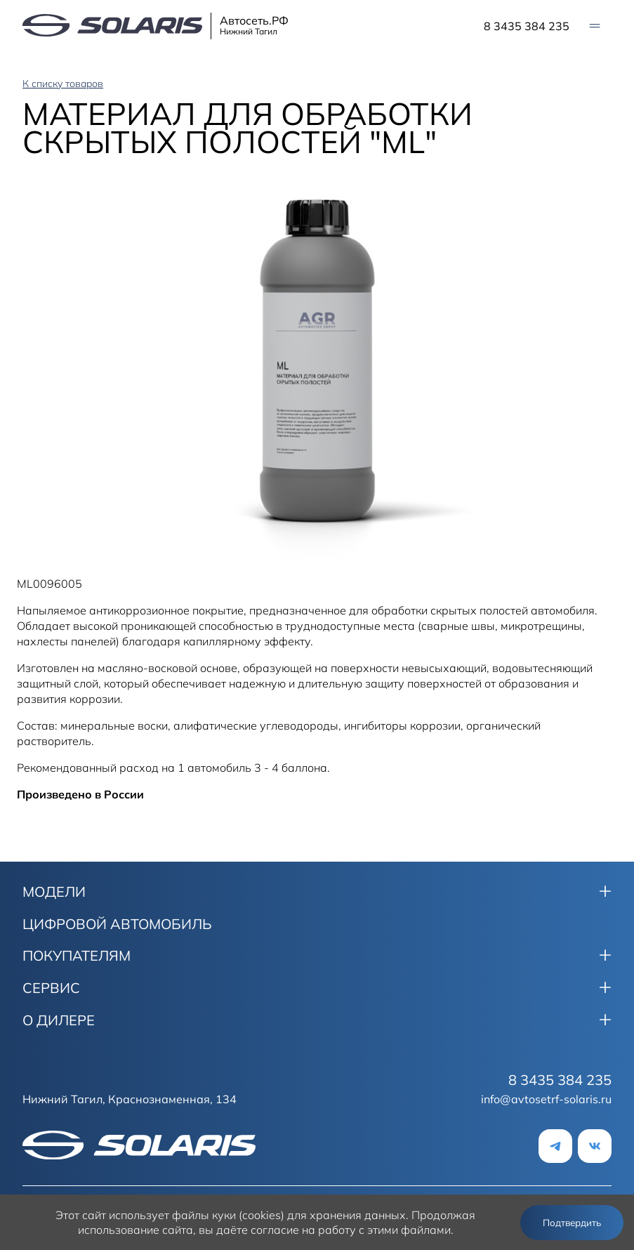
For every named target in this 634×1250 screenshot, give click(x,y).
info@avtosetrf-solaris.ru (546, 1099)
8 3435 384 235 (526, 26)
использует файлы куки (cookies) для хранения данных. (259, 1215)
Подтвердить (572, 1222)
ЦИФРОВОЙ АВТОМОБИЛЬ (117, 924)
